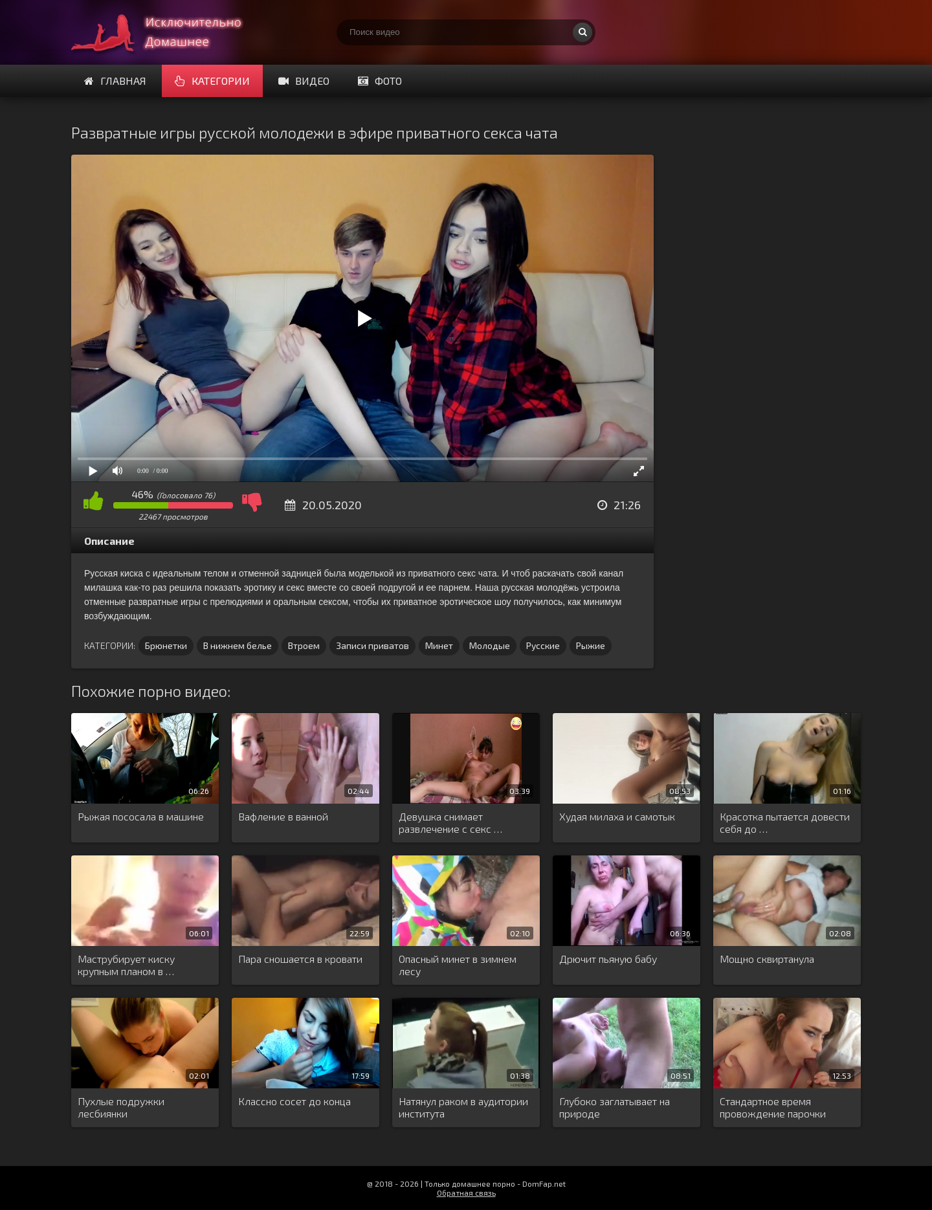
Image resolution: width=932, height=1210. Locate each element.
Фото (380, 80)
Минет (439, 645)
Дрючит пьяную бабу (608, 958)
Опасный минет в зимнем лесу (457, 964)
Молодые (489, 645)
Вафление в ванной (283, 816)
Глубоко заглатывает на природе (614, 1107)
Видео (303, 80)
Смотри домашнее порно (168, 32)
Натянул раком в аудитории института (463, 1107)
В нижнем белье (237, 645)
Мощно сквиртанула (767, 958)
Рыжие (590, 645)
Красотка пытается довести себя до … (785, 822)
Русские (543, 645)
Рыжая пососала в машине (141, 816)
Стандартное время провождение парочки (773, 1107)
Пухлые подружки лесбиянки (121, 1107)
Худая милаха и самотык (617, 816)
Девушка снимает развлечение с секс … (450, 822)
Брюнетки (166, 645)
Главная (115, 80)
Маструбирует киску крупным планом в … (126, 964)
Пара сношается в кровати (300, 958)
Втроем (304, 645)
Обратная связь (466, 1192)
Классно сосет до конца (294, 1101)
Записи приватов (372, 645)
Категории (212, 80)
